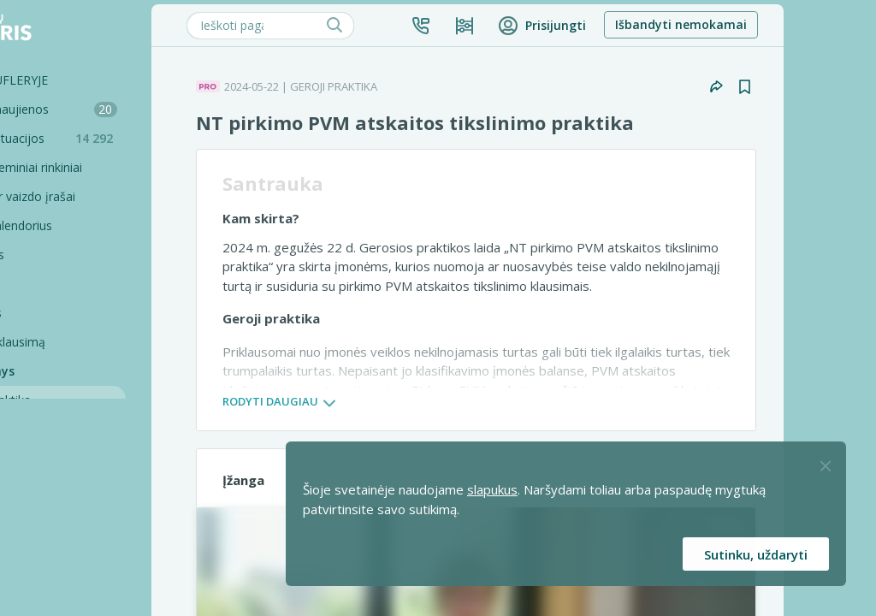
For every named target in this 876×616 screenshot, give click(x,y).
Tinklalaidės (58, 313)
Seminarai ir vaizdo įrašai (94, 196)
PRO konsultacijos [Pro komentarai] (88, 516)
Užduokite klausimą (79, 342)
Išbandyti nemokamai (769, 24)
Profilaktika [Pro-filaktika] (69, 487)
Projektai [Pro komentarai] (63, 574)
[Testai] (107, 284)
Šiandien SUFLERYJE (81, 80)
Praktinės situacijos (120, 138)
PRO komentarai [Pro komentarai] (84, 458)
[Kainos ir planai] (552, 25)
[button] (509, 25)
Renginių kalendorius (83, 225)
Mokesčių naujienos (115, 109)
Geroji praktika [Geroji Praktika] (78, 400)
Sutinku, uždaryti (756, 554)
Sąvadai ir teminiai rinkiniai (98, 167)
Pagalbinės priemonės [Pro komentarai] (99, 545)
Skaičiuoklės (59, 254)
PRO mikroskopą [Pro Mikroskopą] (85, 429)
